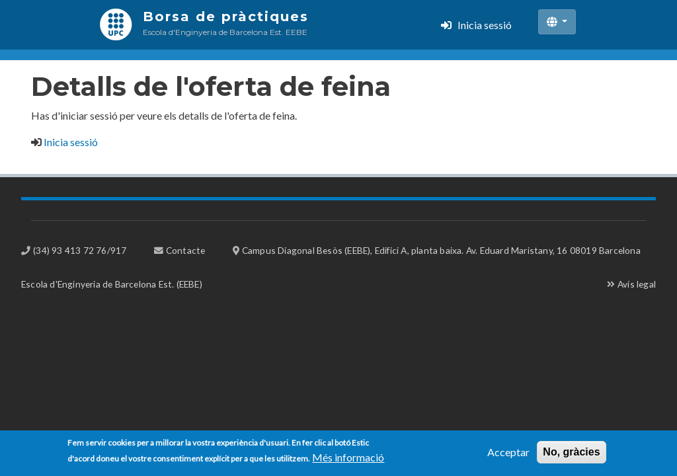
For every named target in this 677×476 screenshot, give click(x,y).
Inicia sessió (485, 25)
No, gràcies (571, 454)
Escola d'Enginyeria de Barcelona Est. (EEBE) (111, 284)
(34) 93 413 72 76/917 (79, 250)
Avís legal (636, 284)
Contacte (186, 250)
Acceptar (508, 454)
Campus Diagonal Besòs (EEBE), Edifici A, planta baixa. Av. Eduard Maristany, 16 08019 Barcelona (441, 250)
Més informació (348, 460)
